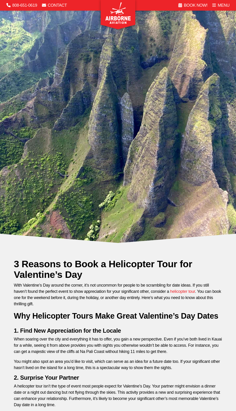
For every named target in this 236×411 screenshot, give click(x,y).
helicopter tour (182, 291)
